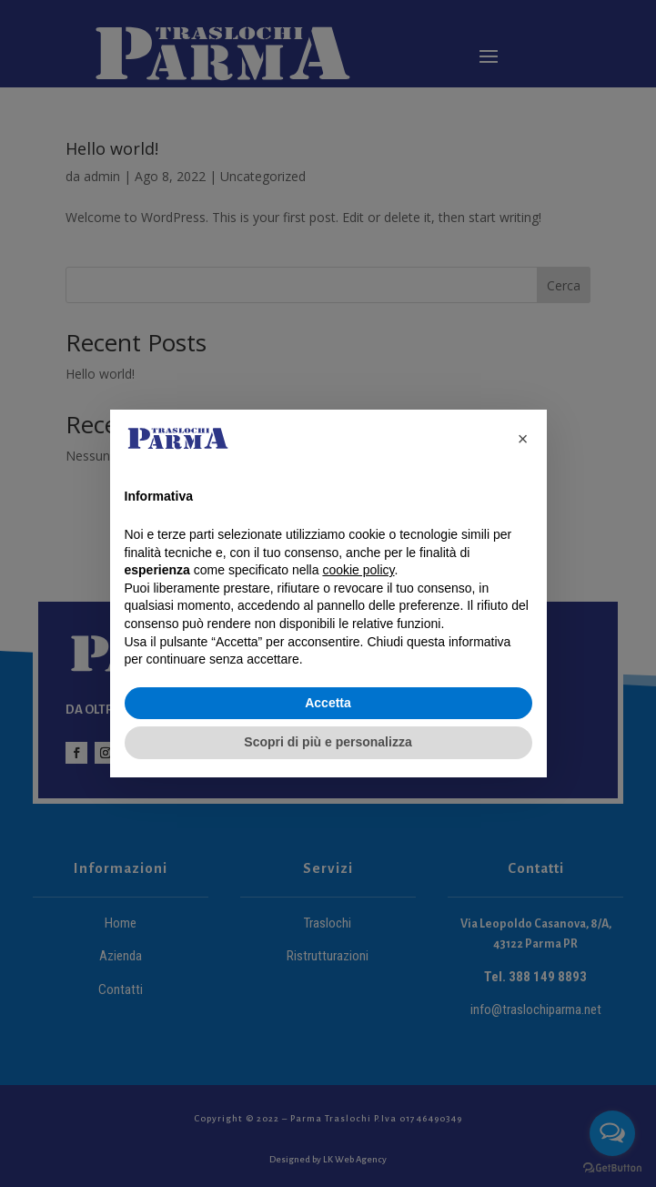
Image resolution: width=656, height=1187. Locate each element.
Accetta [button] (328, 702)
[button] (523, 438)
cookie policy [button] (358, 570)
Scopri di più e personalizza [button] (327, 742)
